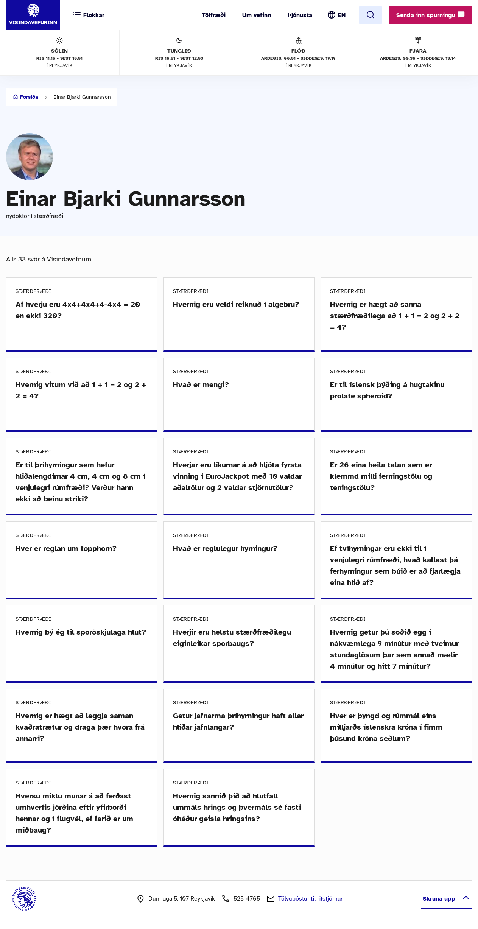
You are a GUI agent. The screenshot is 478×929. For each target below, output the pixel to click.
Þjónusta (300, 15)
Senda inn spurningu (430, 15)
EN (342, 15)
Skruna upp (446, 898)
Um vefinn (256, 15)
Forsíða (29, 97)
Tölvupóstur (310, 899)
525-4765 (247, 899)
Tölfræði (214, 15)
